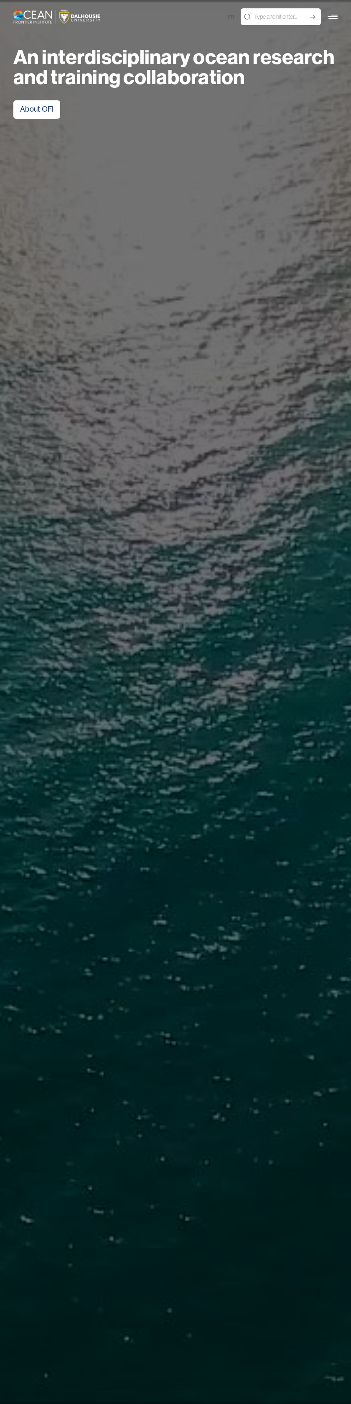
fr (231, 17)
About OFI (36, 109)
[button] (333, 17)
